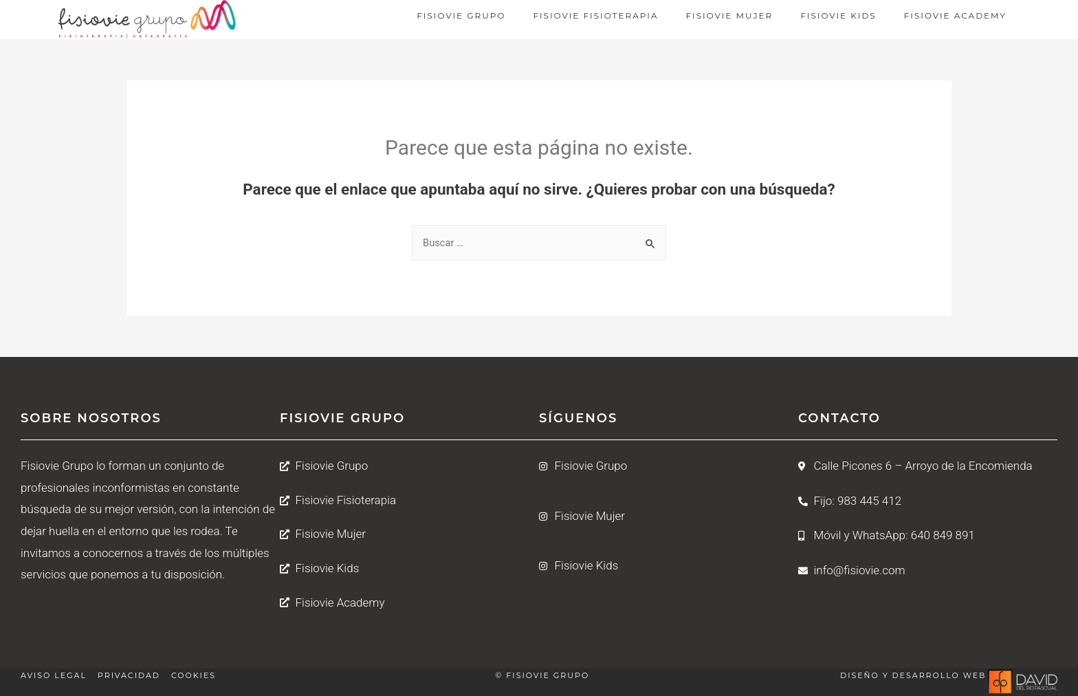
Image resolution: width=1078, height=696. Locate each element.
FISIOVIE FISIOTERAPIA (595, 15)
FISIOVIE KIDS (838, 15)
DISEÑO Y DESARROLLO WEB (913, 675)
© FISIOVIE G (528, 675)
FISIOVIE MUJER (729, 15)
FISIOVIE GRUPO (461, 15)
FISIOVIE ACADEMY (955, 15)
